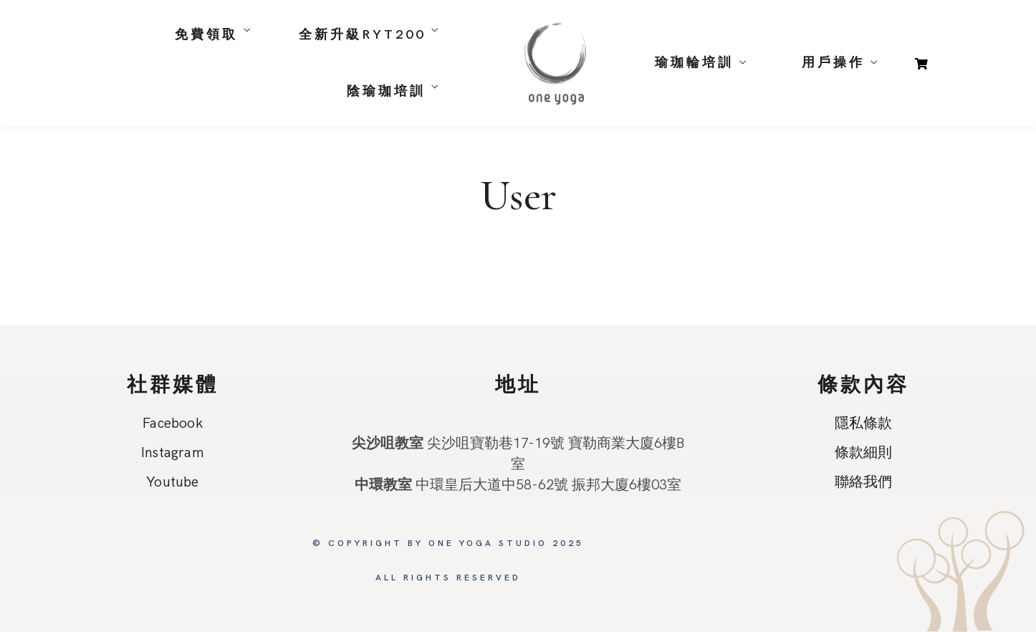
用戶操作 (833, 62)
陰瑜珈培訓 (386, 91)
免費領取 (206, 34)
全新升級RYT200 (362, 34)
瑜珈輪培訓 (694, 62)
